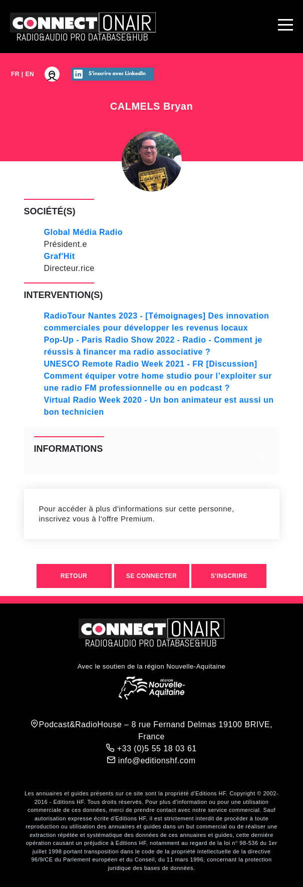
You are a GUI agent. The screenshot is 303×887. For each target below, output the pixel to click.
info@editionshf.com (151, 760)
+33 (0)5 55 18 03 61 (151, 748)
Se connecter (151, 575)
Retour (74, 575)
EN (30, 74)
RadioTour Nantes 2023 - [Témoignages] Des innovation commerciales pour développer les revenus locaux (156, 322)
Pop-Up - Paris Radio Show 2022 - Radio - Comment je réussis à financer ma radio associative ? (153, 346)
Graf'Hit (59, 256)
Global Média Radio (83, 232)
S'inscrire (229, 575)
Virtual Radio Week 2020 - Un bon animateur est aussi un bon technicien (159, 406)
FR (15, 74)
